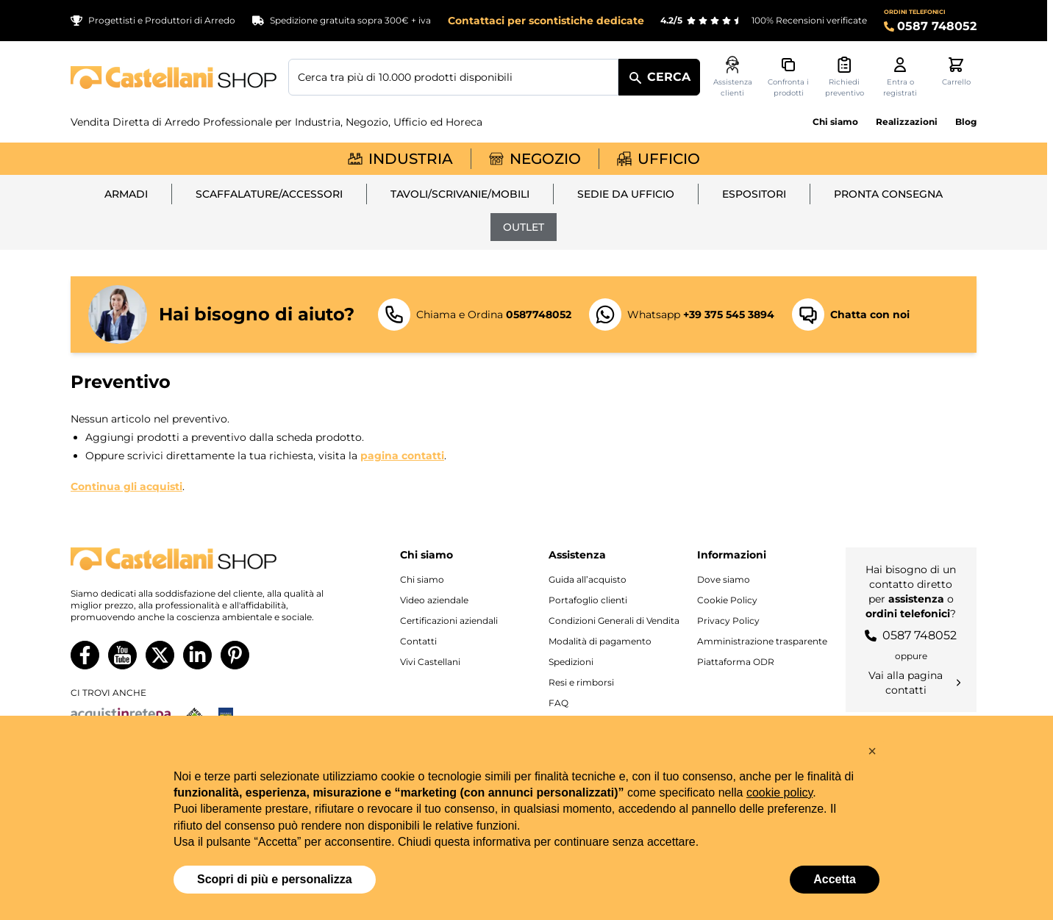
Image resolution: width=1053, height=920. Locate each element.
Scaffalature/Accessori (269, 194)
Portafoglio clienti (588, 599)
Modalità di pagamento (600, 641)
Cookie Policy (727, 599)
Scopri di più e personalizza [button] (274, 879)
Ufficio (658, 159)
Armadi (126, 194)
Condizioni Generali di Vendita (614, 620)
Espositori (754, 194)
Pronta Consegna (888, 194)
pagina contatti (402, 455)
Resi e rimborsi (581, 682)
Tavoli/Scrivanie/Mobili (459, 194)
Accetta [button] (834, 879)
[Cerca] (659, 77)
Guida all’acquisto (588, 579)
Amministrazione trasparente (762, 641)
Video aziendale (434, 599)
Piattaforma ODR (735, 661)
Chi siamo (835, 121)
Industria (400, 159)
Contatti (418, 641)
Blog (966, 121)
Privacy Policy (728, 620)
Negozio (535, 159)
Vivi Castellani (430, 661)
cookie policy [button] (779, 792)
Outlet (523, 227)
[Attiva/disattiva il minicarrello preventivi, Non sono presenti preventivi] (844, 77)
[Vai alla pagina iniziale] (173, 77)
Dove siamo (723, 579)
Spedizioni (571, 661)
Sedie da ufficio (625, 194)
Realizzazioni (907, 121)
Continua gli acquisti (126, 486)
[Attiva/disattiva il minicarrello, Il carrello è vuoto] (956, 71)
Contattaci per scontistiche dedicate (546, 20)
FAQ (558, 702)
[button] (872, 751)
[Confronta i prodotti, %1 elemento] (788, 77)
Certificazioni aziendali (449, 620)
